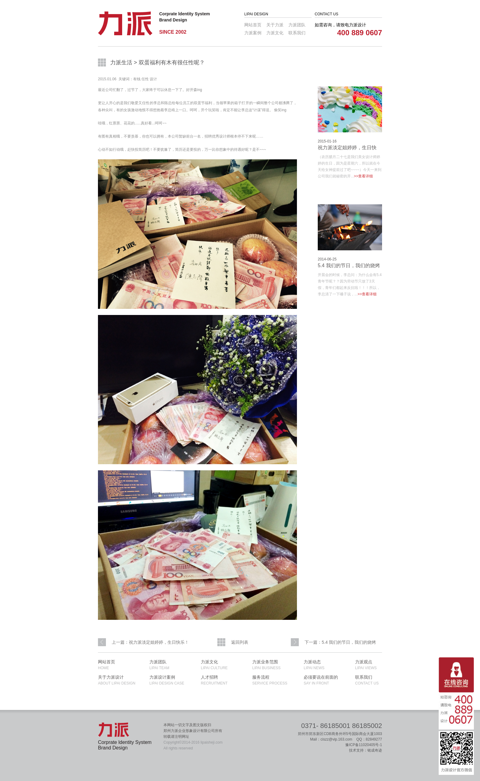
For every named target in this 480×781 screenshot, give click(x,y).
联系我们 (297, 32)
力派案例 (252, 32)
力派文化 (274, 32)
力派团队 (297, 24)
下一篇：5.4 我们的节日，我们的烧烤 (340, 642)
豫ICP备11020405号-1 (363, 745)
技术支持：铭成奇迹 (365, 750)
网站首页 (252, 24)
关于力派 (274, 24)
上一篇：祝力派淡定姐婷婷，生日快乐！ (150, 642)
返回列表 (239, 642)
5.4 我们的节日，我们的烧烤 (349, 265)
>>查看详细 (363, 176)
